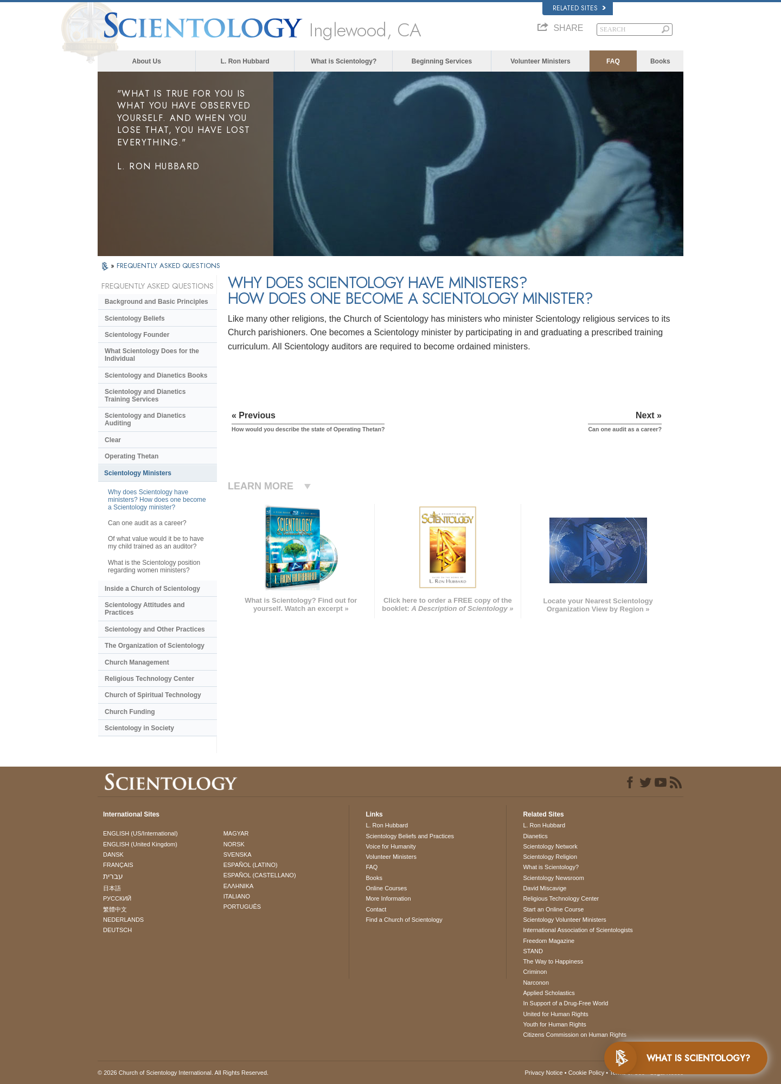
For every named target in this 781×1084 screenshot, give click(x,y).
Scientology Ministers (137, 473)
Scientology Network (550, 846)
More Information (388, 898)
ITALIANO (236, 896)
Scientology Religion (550, 856)
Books (660, 61)
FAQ (613, 61)
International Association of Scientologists (577, 930)
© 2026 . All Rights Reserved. (183, 1072)
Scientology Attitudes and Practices (145, 608)
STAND (532, 951)
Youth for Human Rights (554, 1024)
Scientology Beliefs (135, 318)
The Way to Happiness (553, 961)
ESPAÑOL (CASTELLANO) (259, 875)
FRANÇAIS (118, 865)
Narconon (536, 982)
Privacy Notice (543, 1072)
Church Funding (130, 712)
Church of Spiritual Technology (153, 695)
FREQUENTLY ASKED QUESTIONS (168, 265)
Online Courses (386, 888)
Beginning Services (442, 61)
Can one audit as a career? (147, 523)
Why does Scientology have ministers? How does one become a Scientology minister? (157, 499)
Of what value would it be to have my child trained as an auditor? (156, 542)
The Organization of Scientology (154, 645)
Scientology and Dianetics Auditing (145, 419)
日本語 (112, 888)
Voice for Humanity (390, 846)
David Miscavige (544, 888)
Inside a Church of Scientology (152, 588)
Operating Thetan (131, 456)
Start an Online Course (553, 909)
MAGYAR (236, 833)
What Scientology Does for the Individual (152, 354)
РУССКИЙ (117, 898)
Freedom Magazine (548, 941)
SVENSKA (237, 854)
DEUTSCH (117, 930)
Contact (376, 909)
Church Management (137, 662)
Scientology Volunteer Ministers (564, 919)
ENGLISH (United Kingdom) (140, 844)
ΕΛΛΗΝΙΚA (238, 886)
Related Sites (579, 8)
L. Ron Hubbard (245, 61)
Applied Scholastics (548, 993)
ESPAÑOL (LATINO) (250, 865)
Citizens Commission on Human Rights (574, 1034)
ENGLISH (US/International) (140, 833)
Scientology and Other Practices (155, 629)
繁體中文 (115, 909)
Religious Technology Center (149, 679)
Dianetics (535, 836)
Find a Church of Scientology (404, 919)
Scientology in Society (139, 728)
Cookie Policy (586, 1072)
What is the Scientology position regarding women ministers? (154, 566)
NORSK (234, 844)
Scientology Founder (137, 335)
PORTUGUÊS (242, 906)
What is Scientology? (343, 61)
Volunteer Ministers (540, 61)
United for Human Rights (555, 1014)
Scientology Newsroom (553, 878)
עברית (113, 876)
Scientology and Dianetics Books (156, 375)
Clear (113, 440)
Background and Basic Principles (156, 301)
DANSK (113, 854)
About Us (146, 61)
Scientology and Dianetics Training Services (145, 395)
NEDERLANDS (123, 919)
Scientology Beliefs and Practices (410, 836)
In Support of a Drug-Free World (565, 1003)
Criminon (535, 971)
